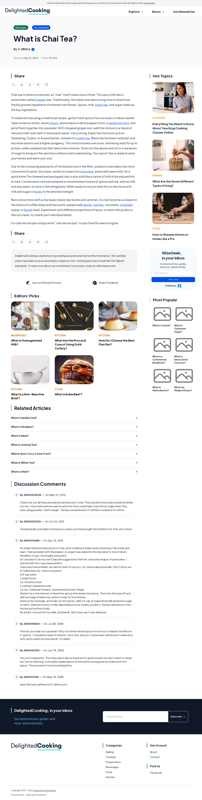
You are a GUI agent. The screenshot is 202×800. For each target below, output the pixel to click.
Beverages (18, 335)
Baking (157, 175)
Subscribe (173, 279)
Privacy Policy (17, 795)
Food (59, 389)
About (153, 752)
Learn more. (149, 3)
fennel (28, 210)
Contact (155, 757)
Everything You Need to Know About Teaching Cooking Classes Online (173, 128)
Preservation (113, 762)
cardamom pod (118, 123)
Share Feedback (105, 282)
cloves (53, 123)
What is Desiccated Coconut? (180, 359)
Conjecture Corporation (44, 790)
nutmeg (98, 205)
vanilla (87, 205)
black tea (101, 105)
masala (40, 99)
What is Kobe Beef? (68, 394)
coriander (126, 205)
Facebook (156, 772)
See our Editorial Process (43, 282)
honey (38, 191)
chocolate (87, 171)
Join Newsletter (184, 11)
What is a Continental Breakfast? (159, 359)
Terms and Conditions (36, 795)
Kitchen (60, 335)
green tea (83, 138)
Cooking (158, 118)
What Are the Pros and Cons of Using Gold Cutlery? (70, 344)
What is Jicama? (161, 325)
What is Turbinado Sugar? (180, 328)
